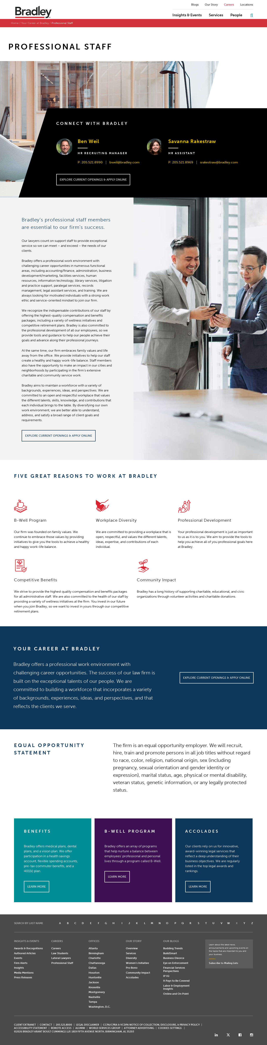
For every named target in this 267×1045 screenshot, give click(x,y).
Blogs (195, 4)
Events (18, 958)
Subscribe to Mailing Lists (223, 963)
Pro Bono (131, 967)
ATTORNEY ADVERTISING (139, 1028)
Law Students (59, 953)
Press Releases (23, 977)
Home (15, 23)
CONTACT (46, 1024)
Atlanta (93, 948)
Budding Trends (173, 948)
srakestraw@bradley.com (219, 162)
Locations (246, 4)
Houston (94, 972)
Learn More (36, 886)
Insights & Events (187, 15)
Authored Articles (25, 953)
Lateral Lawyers (61, 958)
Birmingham (96, 953)
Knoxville (94, 987)
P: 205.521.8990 (90, 162)
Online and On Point (176, 993)
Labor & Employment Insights (176, 987)
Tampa (93, 1001)
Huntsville (95, 977)
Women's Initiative (137, 963)
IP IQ (166, 976)
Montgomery (97, 992)
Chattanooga (97, 963)
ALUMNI (80, 1028)
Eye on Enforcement (175, 963)
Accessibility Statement (30, 1028)
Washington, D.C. (99, 1006)
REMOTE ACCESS (61, 1028)
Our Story (211, 4)
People (236, 15)
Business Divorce (173, 958)
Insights (19, 967)
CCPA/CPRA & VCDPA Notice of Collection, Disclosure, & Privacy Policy (151, 1024)
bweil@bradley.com (124, 162)
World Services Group (104, 1028)
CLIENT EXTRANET (25, 1024)
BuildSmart (170, 953)
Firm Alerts (20, 963)
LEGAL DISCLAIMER (87, 1024)
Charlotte (95, 958)
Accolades (132, 977)
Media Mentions (24, 972)
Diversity (131, 958)
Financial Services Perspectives (174, 969)
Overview (132, 948)
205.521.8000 (64, 1024)
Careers (229, 4)
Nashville (94, 997)
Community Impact (138, 972)
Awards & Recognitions (28, 948)
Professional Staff (62, 963)
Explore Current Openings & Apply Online (93, 179)
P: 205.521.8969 (180, 162)
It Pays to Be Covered (176, 980)
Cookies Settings (170, 1028)
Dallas (92, 967)
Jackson (94, 982)
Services (216, 15)
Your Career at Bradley (35, 23)
